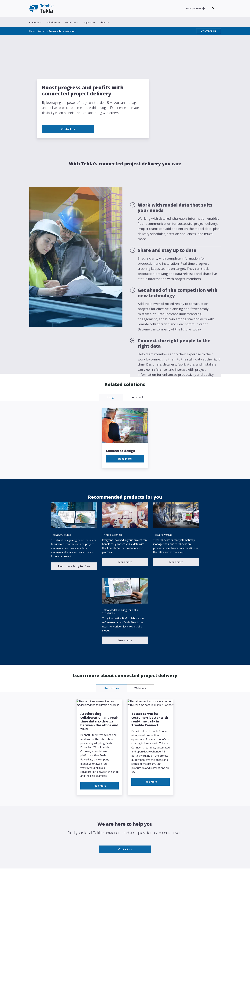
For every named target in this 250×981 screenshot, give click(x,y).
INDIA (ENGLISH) (193, 8)
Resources (71, 22)
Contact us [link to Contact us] (68, 145)
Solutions (53, 22)
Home (32, 31)
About (104, 22)
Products (35, 22)
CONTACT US (208, 31)
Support (89, 22)
